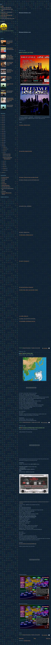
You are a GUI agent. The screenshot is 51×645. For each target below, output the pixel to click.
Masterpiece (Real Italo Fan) (6, 7)
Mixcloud (21, 503)
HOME (2, 6)
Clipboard (3, 21)
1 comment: (45, 348)
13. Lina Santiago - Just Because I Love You (27, 321)
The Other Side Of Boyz (6, 186)
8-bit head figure (4, 16)
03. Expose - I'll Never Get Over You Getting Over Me (28, 177)
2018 (3, 129)
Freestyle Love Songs (27, 52)
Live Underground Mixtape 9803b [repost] (10, 63)
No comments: (45, 422)
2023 (3, 120)
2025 (3, 117)
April (4, 164)
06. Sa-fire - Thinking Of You (24, 232)
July (4, 152)
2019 (3, 127)
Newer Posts (21, 638)
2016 (3, 133)
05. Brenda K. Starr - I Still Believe (25, 206)
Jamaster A (4, 191)
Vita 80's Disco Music (5, 185)
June (4, 161)
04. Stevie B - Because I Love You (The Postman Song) (29, 179)
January (4, 170)
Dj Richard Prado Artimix (43, 501)
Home (35, 638)
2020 (3, 126)
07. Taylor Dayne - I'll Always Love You (26, 234)
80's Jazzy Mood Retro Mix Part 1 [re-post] (10, 42)
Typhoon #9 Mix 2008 (27, 353)
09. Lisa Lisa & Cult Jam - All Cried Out (26, 287)
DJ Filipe (3, 180)
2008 (3, 172)
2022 (3, 122)
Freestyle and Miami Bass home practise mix (33, 427)
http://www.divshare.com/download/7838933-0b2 (27, 543)
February (4, 168)
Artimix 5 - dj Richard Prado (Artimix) (9, 77)
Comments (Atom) (27, 640)
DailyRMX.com (4, 178)
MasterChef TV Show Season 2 (6, 12)
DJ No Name (4, 183)
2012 (3, 140)
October (4, 147)
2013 (3, 138)
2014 (3, 136)
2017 (3, 131)
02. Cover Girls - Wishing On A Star (25, 151)
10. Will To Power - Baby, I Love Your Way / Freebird (28, 289)
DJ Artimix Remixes (5, 177)
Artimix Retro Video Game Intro (6, 15)
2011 (3, 142)
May (4, 162)
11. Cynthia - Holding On (23, 316)
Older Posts (48, 638)
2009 (3, 145)
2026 (3, 115)
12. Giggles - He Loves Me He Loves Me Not (27, 318)
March (4, 166)
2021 (3, 124)
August (4, 150)
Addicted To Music (4, 13)
